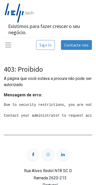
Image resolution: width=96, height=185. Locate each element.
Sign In (45, 45)
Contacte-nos (76, 45)
